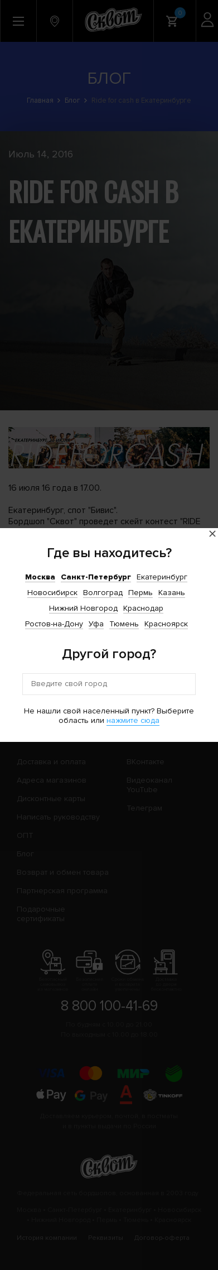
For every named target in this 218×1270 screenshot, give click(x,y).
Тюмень (124, 624)
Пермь (140, 592)
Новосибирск (52, 592)
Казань (171, 592)
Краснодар (143, 608)
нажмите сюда (132, 720)
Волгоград (103, 592)
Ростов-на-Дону (54, 624)
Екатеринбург (162, 577)
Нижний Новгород (83, 608)
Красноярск (166, 624)
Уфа (96, 624)
